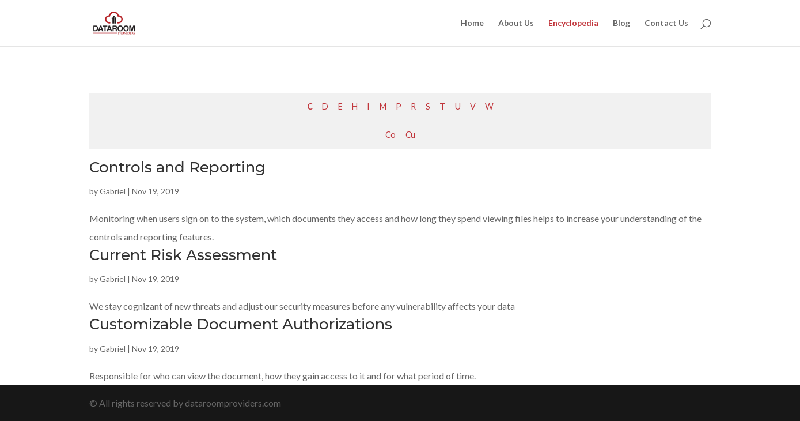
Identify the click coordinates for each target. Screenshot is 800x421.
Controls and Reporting (177, 167)
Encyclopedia (573, 23)
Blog (621, 23)
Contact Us (666, 23)
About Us (516, 23)
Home (472, 23)
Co (390, 135)
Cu (410, 135)
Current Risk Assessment (183, 255)
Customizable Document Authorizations (240, 324)
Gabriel (113, 191)
